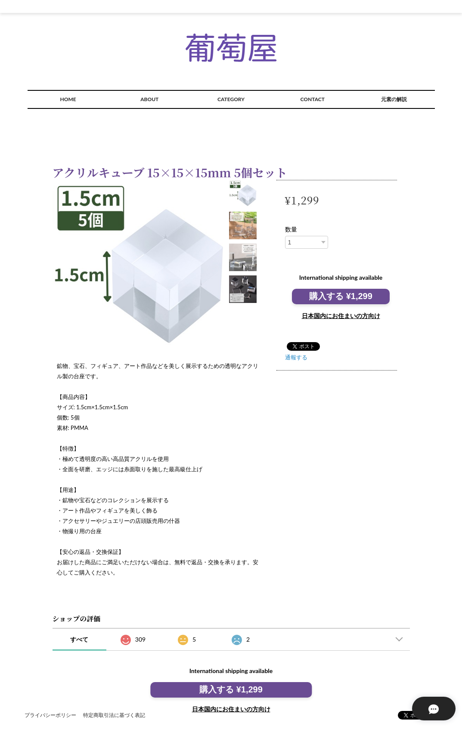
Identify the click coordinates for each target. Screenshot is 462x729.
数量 (291, 229)
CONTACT (313, 99)
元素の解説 (394, 99)
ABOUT (149, 99)
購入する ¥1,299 (340, 296)
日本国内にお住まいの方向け (341, 315)
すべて (79, 639)
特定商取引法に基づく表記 (114, 715)
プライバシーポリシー (50, 715)
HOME (68, 99)
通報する (296, 357)
